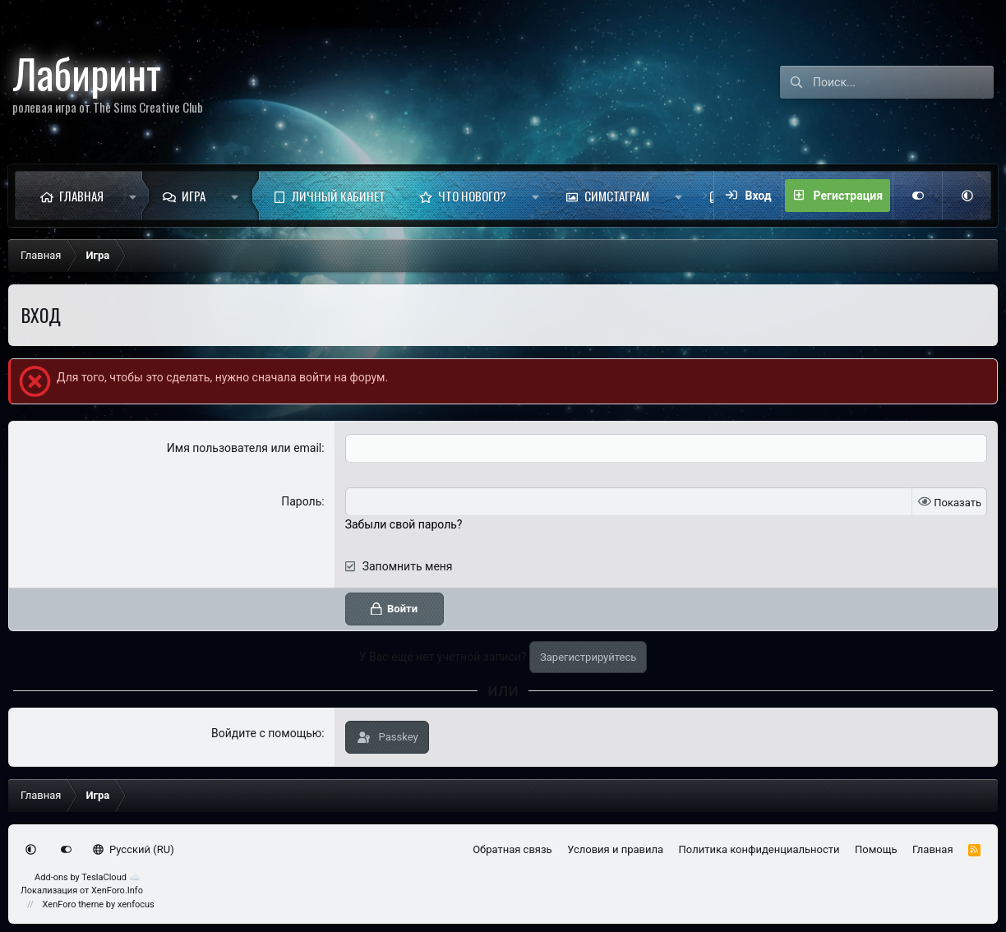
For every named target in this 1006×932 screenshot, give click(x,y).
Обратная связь (512, 849)
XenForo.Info (117, 890)
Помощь (876, 849)
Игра (193, 196)
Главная (81, 196)
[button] (132, 195)
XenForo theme (73, 904)
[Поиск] (903, 82)
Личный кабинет (338, 196)
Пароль (301, 501)
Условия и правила (615, 849)
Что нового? (472, 196)
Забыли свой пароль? (404, 524)
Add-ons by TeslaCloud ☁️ (88, 877)
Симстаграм (616, 196)
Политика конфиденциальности (759, 849)
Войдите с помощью (266, 733)
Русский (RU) (133, 849)
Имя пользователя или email (244, 447)
